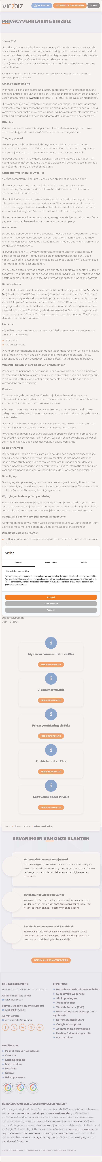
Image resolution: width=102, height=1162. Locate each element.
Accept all (51, 597)
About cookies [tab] (51, 563)
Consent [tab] (18, 563)
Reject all (51, 610)
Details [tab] (83, 563)
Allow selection (51, 604)
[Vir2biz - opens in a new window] (93, 552)
